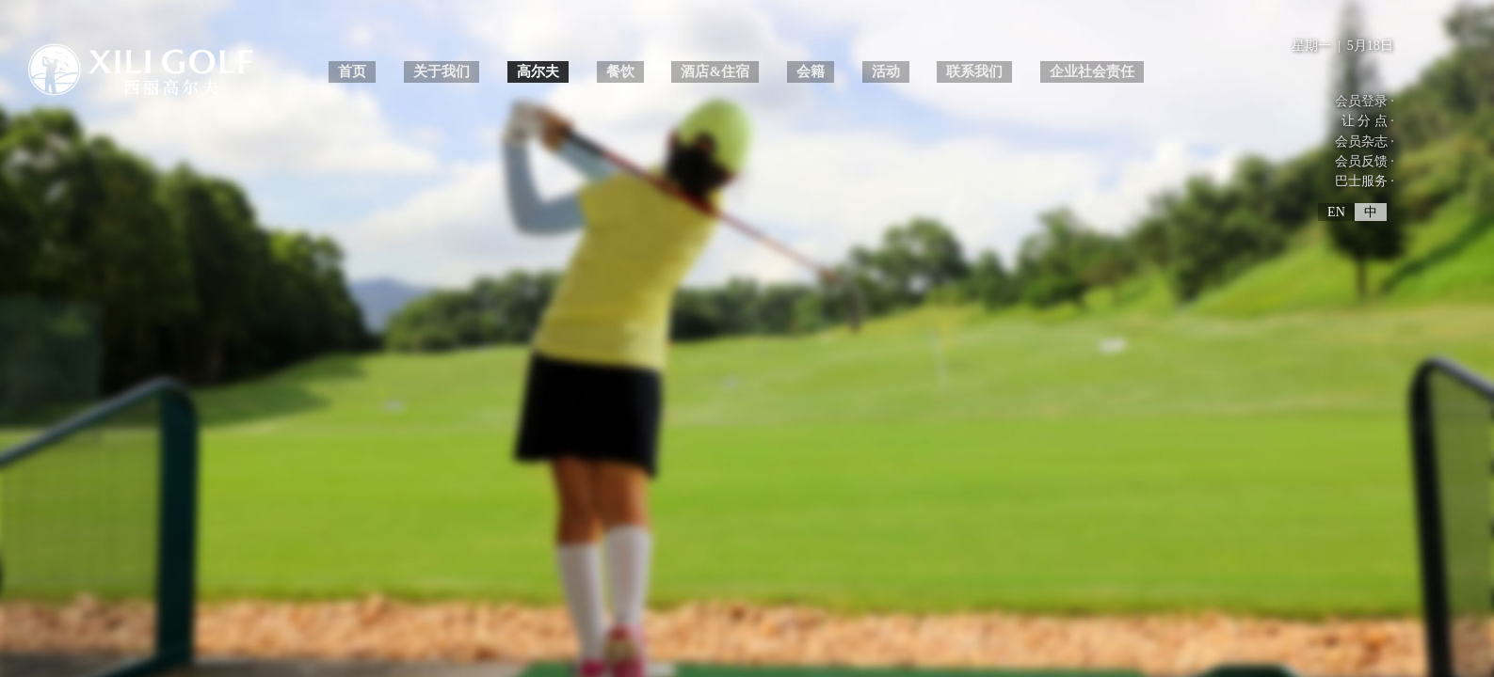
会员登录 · (1364, 101)
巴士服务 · (1364, 181)
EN (1336, 212)
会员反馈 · (1364, 161)
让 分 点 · (1367, 121)
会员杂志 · (1364, 141)
